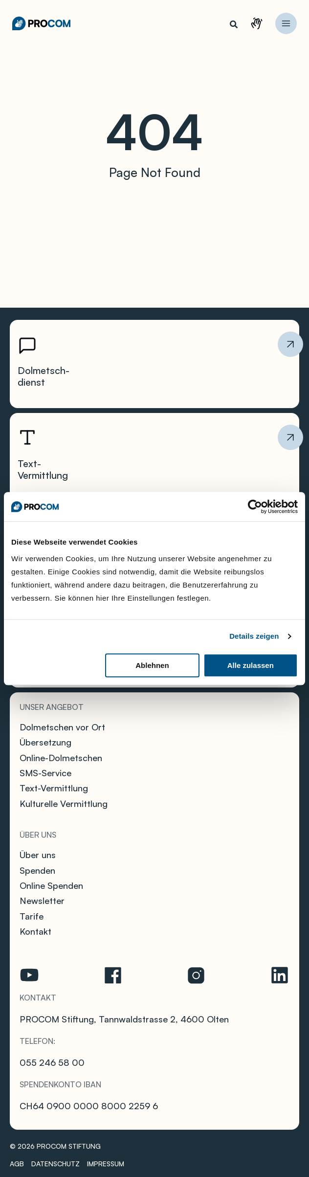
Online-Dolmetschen (61, 757)
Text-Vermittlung (54, 788)
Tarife (32, 916)
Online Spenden (51, 885)
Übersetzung (45, 742)
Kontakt (263, 26)
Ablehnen (152, 665)
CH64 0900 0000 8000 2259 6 (89, 1105)
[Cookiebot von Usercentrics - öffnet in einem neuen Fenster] (255, 506)
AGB (17, 1163)
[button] (234, 25)
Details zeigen (254, 636)
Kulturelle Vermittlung (64, 803)
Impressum (105, 1163)
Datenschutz (55, 1163)
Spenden (37, 870)
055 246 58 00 (52, 1062)
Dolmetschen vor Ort (62, 727)
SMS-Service (45, 772)
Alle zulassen (250, 665)
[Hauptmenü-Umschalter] (286, 23)
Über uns (38, 854)
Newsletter (42, 900)
